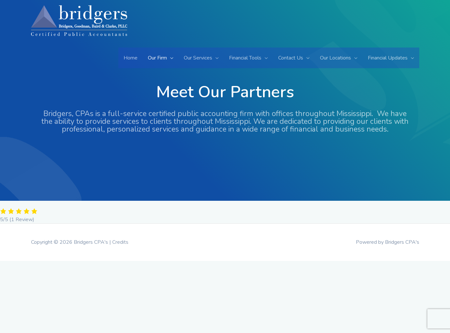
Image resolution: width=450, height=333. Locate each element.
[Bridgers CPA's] (79, 25)
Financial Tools (245, 57)
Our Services (198, 57)
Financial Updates (388, 57)
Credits (120, 242)
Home (130, 57)
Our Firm (157, 57)
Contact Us (290, 57)
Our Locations (335, 57)
